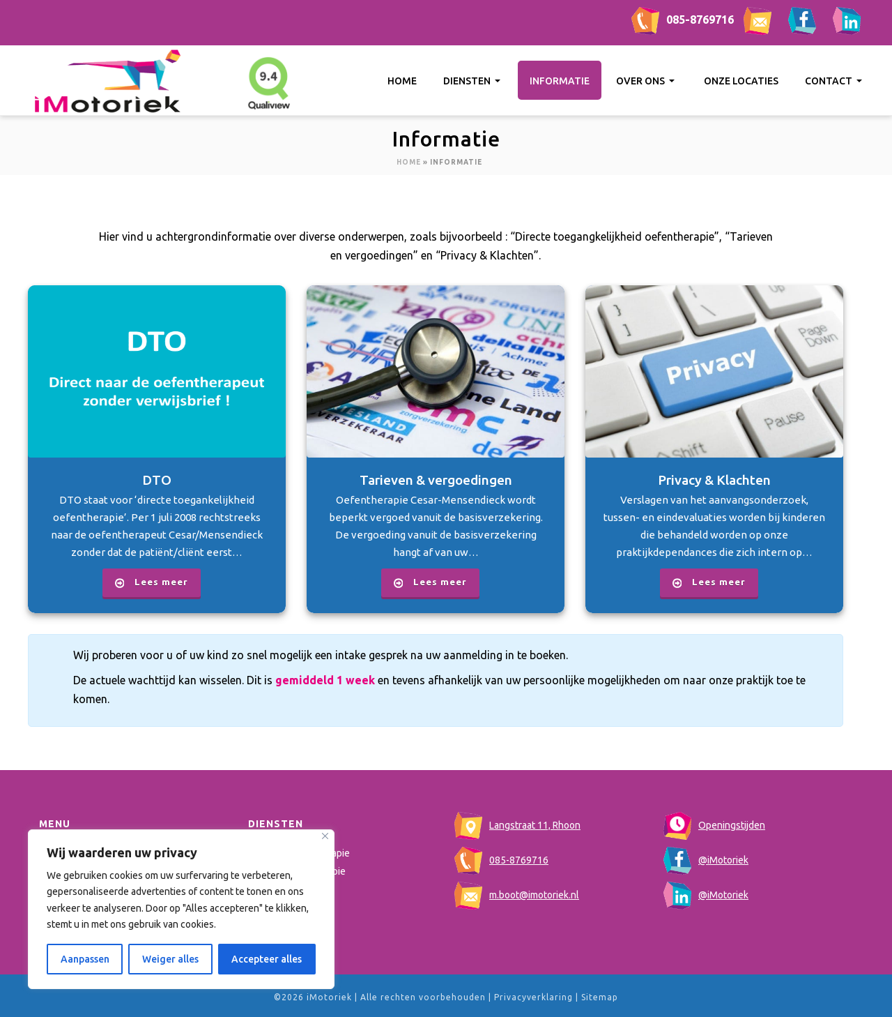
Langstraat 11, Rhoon (517, 825)
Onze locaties (741, 80)
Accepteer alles (266, 959)
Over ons (646, 80)
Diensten (473, 80)
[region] (181, 909)
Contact (835, 80)
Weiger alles (170, 959)
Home (402, 80)
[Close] (325, 836)
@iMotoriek (705, 860)
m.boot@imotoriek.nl (516, 895)
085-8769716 (682, 19)
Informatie (560, 80)
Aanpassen (85, 959)
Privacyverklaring (533, 997)
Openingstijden (714, 825)
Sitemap (599, 997)
